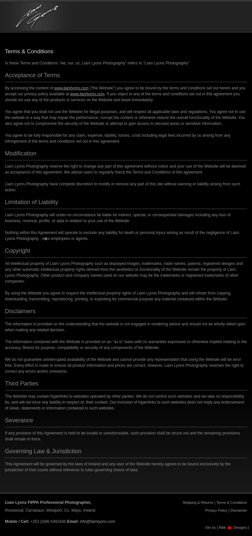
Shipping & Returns (198, 502)
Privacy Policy (216, 510)
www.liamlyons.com (71, 88)
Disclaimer (239, 510)
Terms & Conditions (231, 502)
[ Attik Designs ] (233, 527)
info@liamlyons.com (97, 521)
